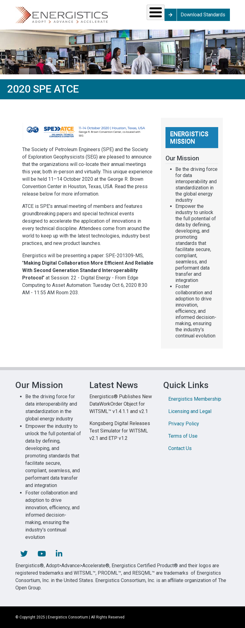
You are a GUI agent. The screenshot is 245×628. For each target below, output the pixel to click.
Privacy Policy (183, 424)
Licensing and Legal (189, 411)
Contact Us (180, 448)
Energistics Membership (194, 399)
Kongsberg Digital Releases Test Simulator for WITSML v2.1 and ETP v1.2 (119, 430)
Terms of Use (183, 436)
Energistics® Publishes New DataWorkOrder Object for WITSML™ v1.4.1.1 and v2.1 (120, 404)
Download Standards (203, 15)
